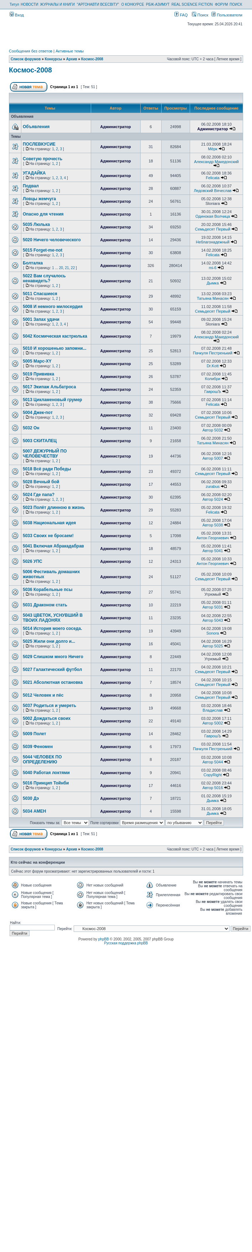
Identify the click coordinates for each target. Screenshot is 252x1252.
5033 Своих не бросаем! (48, 535)
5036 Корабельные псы (47, 589)
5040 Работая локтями (46, 772)
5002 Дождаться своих (46, 718)
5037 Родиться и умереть (49, 705)
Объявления (36, 126)
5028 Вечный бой (41, 481)
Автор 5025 (213, 646)
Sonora (212, 633)
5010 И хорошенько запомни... (54, 348)
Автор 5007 (213, 458)
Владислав (212, 710)
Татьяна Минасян (213, 298)
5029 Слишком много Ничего (53, 656)
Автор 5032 (213, 430)
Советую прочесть (42, 158)
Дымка (212, 283)
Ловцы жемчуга (39, 198)
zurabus (213, 486)
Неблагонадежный (212, 242)
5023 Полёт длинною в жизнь (54, 507)
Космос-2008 (92, 59)
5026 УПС (32, 561)
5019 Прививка (38, 374)
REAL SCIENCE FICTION (192, 4)
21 (67, 268)
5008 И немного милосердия (53, 306)
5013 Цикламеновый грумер (52, 399)
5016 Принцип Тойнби (46, 783)
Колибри (212, 379)
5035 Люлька (36, 224)
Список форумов (26, 59)
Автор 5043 (213, 620)
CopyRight (213, 775)
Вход (17, 15)
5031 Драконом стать (45, 604)
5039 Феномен (38, 746)
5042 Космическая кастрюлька (55, 336)
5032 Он (31, 427)
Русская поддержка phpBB (126, 943)
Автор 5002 (213, 723)
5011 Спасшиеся (40, 293)
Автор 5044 (213, 762)
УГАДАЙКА (34, 173)
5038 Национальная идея (49, 522)
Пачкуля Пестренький (212, 353)
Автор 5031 (213, 607)
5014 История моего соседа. (52, 628)
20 (61, 268)
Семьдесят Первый (212, 229)
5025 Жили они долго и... (49, 641)
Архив (71, 59)
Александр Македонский (216, 162)
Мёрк (212, 149)
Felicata (213, 178)
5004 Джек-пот (38, 412)
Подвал (31, 185)
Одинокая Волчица (212, 216)
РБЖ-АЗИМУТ (157, 4)
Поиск (200, 15)
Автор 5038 (213, 525)
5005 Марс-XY (37, 361)
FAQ (181, 15)
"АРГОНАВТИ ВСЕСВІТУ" (98, 4)
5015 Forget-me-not (42, 250)
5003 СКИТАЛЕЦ (40, 440)
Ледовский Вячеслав (213, 190)
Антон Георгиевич (212, 538)
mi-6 (212, 268)
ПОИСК (236, 4)
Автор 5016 (213, 788)
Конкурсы (53, 59)
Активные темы (70, 51)
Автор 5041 (213, 551)
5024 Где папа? (38, 494)
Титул (14, 4)
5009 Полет (34, 733)
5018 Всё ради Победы (47, 468)
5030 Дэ (31, 798)
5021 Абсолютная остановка (53, 682)
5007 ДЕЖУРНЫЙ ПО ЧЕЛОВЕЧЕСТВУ (45, 454)
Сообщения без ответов (30, 51)
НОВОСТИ (29, 4)
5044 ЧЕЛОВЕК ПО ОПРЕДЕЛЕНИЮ (42, 759)
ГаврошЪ (212, 391)
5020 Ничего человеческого (52, 239)
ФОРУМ (221, 4)
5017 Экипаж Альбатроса (49, 386)
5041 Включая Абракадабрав (53, 546)
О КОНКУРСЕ (132, 4)
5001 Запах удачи (41, 319)
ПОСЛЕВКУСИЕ (39, 144)
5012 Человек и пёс (43, 695)
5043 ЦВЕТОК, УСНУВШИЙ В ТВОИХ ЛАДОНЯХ (53, 618)
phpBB (103, 939)
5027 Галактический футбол (52, 669)
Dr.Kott (213, 366)
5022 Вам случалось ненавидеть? (44, 278)
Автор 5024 (213, 499)
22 (73, 268)
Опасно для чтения (43, 214)
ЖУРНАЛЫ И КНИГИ (57, 4)
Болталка (33, 263)
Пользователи (226, 15)
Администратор (115, 127)
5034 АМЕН (34, 811)
